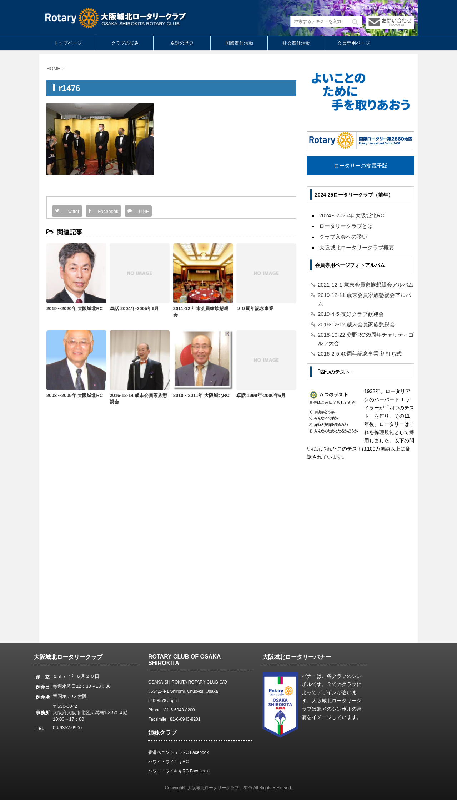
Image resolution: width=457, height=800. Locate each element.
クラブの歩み (125, 43)
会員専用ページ (353, 43)
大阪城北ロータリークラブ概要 (356, 247)
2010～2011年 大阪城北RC (201, 395)
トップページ (68, 43)
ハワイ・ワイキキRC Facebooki (179, 771)
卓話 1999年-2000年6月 (261, 395)
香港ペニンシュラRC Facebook (178, 752)
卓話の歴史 (182, 43)
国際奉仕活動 (239, 43)
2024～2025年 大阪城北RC (352, 215)
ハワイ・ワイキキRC (168, 761)
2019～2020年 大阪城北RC (74, 308)
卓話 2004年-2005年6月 (134, 308)
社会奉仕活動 (296, 43)
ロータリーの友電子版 (360, 166)
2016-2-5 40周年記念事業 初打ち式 (360, 354)
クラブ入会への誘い (343, 237)
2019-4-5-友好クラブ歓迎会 (351, 314)
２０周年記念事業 (254, 308)
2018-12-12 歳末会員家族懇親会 (356, 324)
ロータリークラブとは (346, 226)
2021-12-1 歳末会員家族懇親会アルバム (365, 285)
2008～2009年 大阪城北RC (74, 395)
